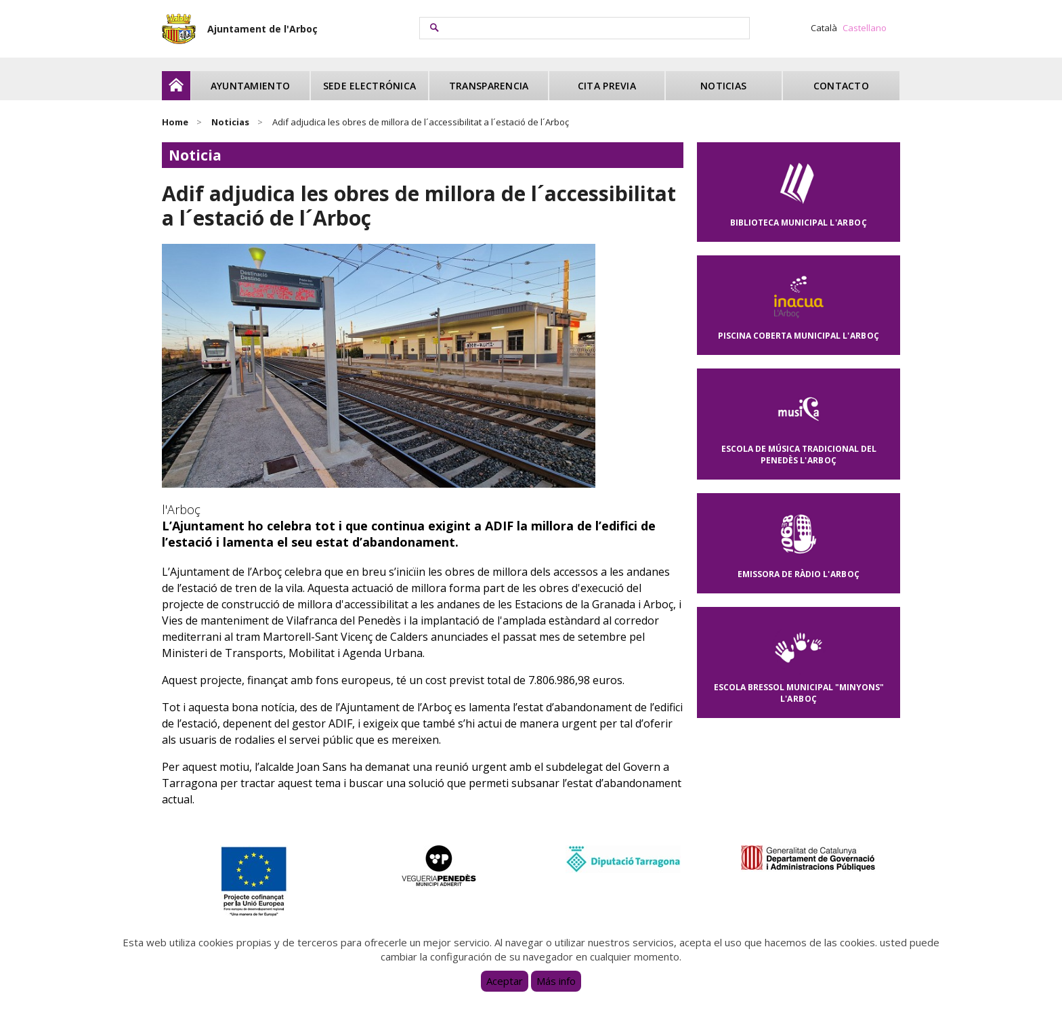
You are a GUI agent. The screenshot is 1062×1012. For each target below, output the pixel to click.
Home (175, 122)
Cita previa (607, 85)
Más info (556, 981)
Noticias (723, 85)
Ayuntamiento (250, 85)
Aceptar (504, 981)
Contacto (841, 85)
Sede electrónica (369, 85)
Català (824, 28)
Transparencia (489, 85)
